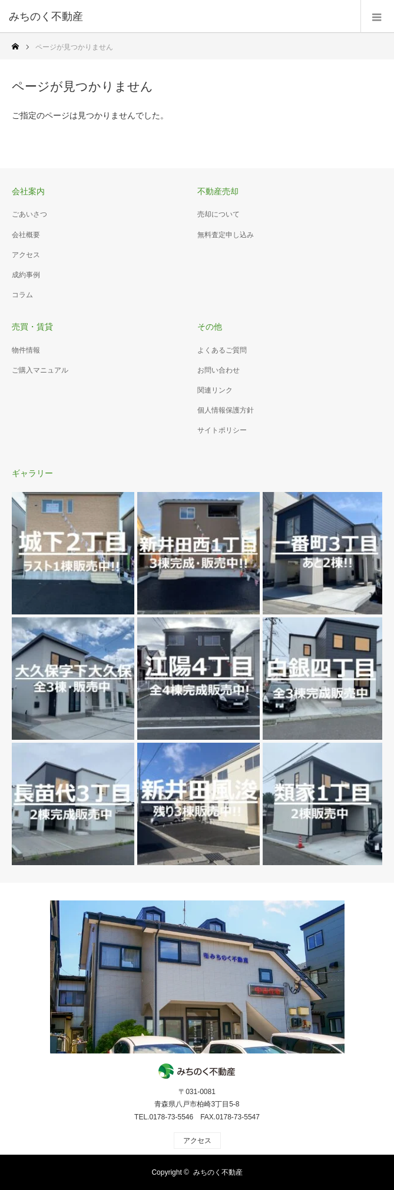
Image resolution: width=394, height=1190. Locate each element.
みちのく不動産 (218, 1172)
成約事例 (26, 275)
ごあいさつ (29, 214)
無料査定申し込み (225, 235)
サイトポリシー (222, 430)
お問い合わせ (218, 370)
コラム (22, 295)
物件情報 (26, 350)
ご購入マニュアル (40, 370)
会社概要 (26, 235)
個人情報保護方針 (225, 410)
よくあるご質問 (222, 350)
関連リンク (215, 390)
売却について (218, 214)
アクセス (26, 255)
